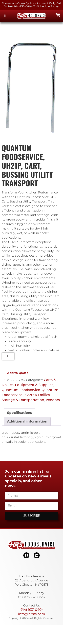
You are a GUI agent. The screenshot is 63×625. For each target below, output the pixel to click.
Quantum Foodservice (21, 390)
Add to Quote (17, 373)
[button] (5, 16)
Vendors (53, 400)
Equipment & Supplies (34, 385)
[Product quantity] (8, 356)
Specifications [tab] (19, 413)
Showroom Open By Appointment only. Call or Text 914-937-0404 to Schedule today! (31, 5)
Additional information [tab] (27, 421)
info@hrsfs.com (31, 614)
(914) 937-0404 (31, 610)
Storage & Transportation (23, 400)
